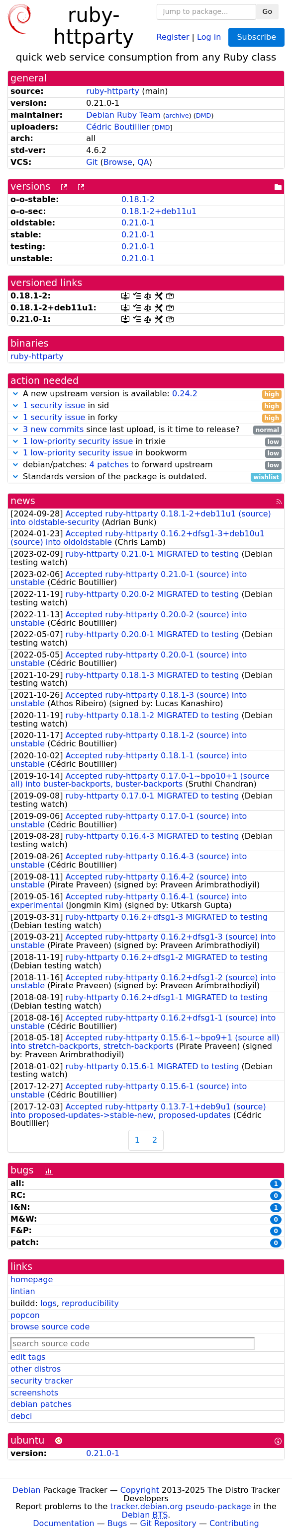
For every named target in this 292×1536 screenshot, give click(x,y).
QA (143, 162)
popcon (25, 1315)
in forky (146, 418)
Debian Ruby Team (123, 115)
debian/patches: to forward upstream (146, 465)
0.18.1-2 (138, 199)
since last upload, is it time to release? (146, 430)
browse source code (50, 1326)
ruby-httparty (112, 91)
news (22, 501)
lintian (22, 1291)
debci (21, 1416)
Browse (117, 162)
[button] (15, 393)
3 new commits (53, 429)
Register (173, 36)
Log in (209, 36)
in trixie (146, 442)
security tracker (41, 1381)
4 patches (109, 464)
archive (177, 115)
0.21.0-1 (138, 222)
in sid (146, 406)
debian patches (41, 1404)
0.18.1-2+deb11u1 (158, 211)
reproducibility (90, 1303)
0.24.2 (184, 393)
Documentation (63, 1523)
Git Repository (168, 1523)
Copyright (139, 1490)
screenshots (34, 1392)
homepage (31, 1279)
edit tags (27, 1357)
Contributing (234, 1523)
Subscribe (256, 37)
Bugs (117, 1523)
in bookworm (146, 453)
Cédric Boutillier (117, 127)
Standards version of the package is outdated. (146, 477)
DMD (203, 115)
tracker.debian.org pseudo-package (180, 1506)
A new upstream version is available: (146, 394)
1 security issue (54, 405)
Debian (26, 1490)
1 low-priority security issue (78, 441)
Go (267, 11)
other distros (35, 1369)
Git (91, 162)
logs (48, 1303)
